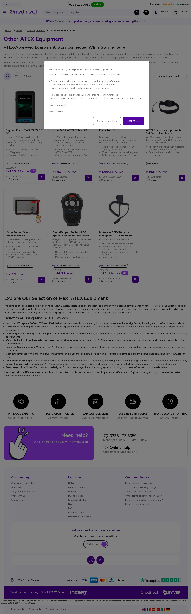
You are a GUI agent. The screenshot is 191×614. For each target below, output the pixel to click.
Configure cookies (107, 121)
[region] (96, 95)
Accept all (133, 121)
